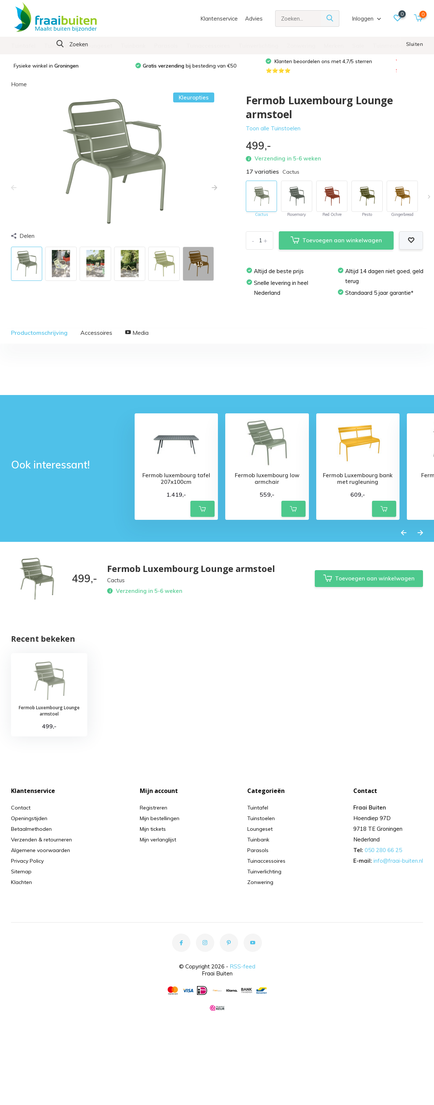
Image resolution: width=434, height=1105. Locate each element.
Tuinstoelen (60, 45)
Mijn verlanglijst (159, 920)
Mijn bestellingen (161, 898)
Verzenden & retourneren (42, 920)
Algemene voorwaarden (42, 930)
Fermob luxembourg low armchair (267, 559)
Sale (358, 45)
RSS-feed (242, 1047)
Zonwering (301, 45)
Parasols (166, 45)
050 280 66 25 (383, 930)
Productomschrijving (39, 339)
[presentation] (14, 194)
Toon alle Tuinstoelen (273, 134)
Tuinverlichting (258, 45)
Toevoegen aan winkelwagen (336, 246)
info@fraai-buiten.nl (398, 941)
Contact (21, 888)
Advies (254, 18)
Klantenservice (219, 18)
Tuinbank (133, 45)
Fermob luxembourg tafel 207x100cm (176, 559)
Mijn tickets (154, 909)
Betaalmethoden (32, 909)
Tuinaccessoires (208, 45)
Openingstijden (30, 898)
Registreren (155, 888)
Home (19, 90)
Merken (334, 45)
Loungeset (98, 45)
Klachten (22, 962)
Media (137, 339)
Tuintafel (23, 45)
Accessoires (96, 339)
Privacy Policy (28, 941)
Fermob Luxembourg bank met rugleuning (358, 559)
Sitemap (22, 952)
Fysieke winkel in (55, 71)
